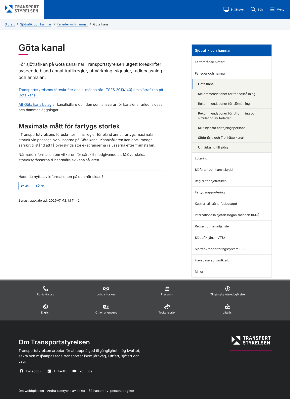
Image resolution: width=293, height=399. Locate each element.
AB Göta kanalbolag (35, 104)
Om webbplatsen (31, 391)
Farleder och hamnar (72, 24)
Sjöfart (10, 24)
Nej (40, 186)
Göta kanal (101, 24)
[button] (233, 9)
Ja (25, 186)
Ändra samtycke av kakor (66, 391)
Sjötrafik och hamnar (35, 24)
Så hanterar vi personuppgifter (111, 391)
